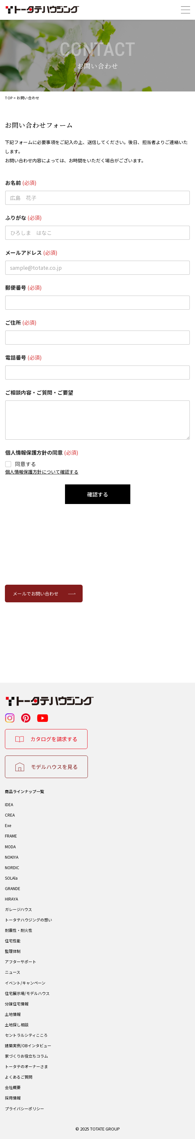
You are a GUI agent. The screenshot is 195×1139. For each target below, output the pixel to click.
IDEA (9, 804)
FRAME (11, 835)
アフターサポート (20, 961)
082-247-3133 (97, 636)
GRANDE (12, 888)
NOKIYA (11, 857)
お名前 (21, 183)
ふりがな (23, 218)
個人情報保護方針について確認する (41, 471)
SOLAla (11, 878)
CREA (10, 815)
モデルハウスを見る (54, 767)
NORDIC (12, 867)
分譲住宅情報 (16, 1003)
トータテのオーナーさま (26, 1066)
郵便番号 (23, 288)
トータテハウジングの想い (28, 919)
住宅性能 (13, 940)
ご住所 (21, 322)
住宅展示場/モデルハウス (27, 993)
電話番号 (23, 357)
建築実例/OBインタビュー (28, 1045)
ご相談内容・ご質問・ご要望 (39, 392)
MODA (10, 846)
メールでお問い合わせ (35, 593)
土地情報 (13, 1014)
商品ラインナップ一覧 (24, 791)
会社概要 (13, 1087)
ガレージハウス (18, 909)
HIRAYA (11, 899)
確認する (97, 494)
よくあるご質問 (18, 1077)
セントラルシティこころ (26, 1035)
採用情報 (13, 1097)
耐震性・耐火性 (18, 930)
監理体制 (13, 951)
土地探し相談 (16, 1024)
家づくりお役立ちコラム (26, 1056)
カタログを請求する (53, 739)
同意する (25, 464)
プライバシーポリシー (24, 1108)
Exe (8, 825)
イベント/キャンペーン (25, 982)
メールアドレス (31, 253)
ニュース (12, 972)
